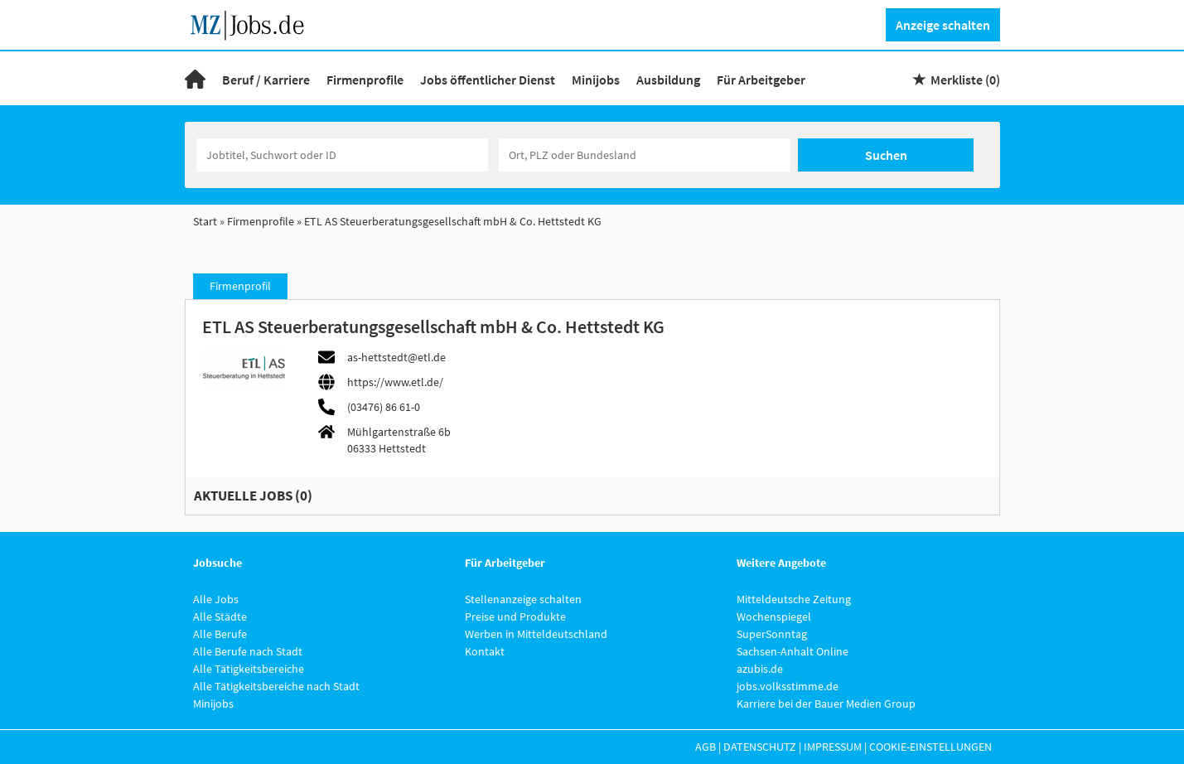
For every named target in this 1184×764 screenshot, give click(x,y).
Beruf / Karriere (266, 79)
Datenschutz (759, 746)
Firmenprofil (240, 285)
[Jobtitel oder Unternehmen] (342, 155)
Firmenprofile (365, 79)
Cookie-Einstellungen (930, 746)
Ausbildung (668, 79)
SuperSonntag (772, 633)
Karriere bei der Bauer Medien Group (826, 703)
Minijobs (596, 79)
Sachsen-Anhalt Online (792, 651)
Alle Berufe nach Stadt (247, 651)
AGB (705, 746)
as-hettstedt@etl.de (396, 357)
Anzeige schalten (943, 25)
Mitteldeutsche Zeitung (794, 599)
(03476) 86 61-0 (383, 407)
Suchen (886, 155)
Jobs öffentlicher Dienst (487, 79)
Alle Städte (220, 616)
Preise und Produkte (515, 616)
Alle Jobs (216, 599)
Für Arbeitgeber (761, 79)
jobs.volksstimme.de (787, 686)
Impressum (833, 746)
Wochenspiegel (774, 616)
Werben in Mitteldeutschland (536, 633)
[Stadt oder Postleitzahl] (644, 155)
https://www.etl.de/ (395, 382)
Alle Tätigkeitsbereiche (248, 668)
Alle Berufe (220, 633)
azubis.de (760, 668)
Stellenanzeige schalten (523, 599)
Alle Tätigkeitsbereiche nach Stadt (276, 686)
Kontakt (485, 651)
